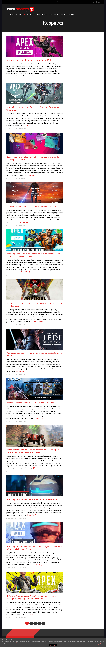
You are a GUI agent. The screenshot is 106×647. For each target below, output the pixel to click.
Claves (50, 2)
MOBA (34, 2)
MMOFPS (14, 2)
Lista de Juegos (42, 14)
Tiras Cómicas (53, 14)
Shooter (39, 2)
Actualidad (20, 14)
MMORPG (21, 2)
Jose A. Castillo (12, 79)
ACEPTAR (53, 645)
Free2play (56, 2)
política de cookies (20, 643)
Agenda (63, 14)
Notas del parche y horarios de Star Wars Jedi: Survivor (32, 207)
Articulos (30, 14)
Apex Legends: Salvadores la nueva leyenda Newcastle (31, 499)
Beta (45, 2)
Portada (11, 14)
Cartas (8, 2)
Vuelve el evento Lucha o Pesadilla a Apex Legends (30, 403)
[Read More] (38, 76)
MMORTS (28, 2)
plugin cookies (101, 644)
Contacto (71, 14)
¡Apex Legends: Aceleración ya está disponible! (28, 60)
